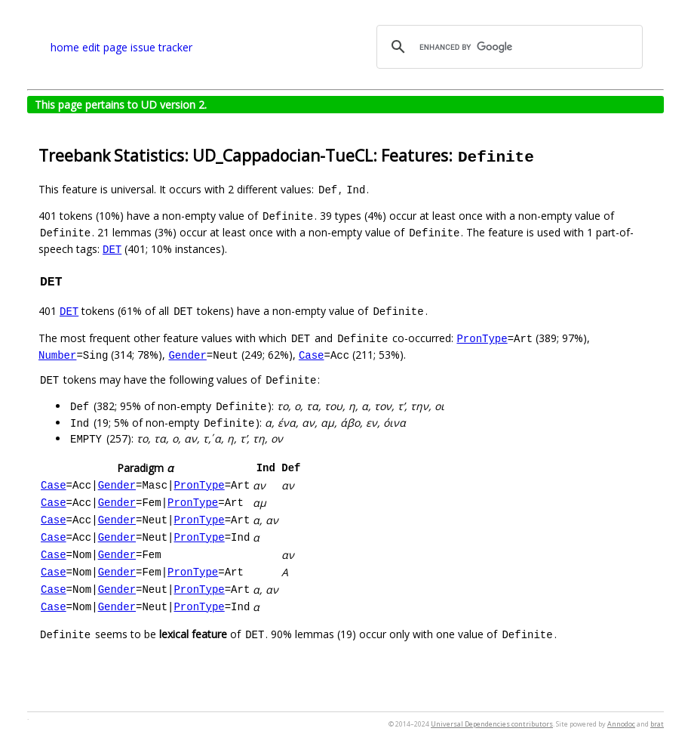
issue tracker (161, 47)
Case (311, 354)
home (65, 47)
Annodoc (621, 724)
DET (112, 249)
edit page (104, 47)
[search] (507, 47)
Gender (187, 354)
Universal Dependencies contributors (492, 724)
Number (57, 354)
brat (657, 724)
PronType (481, 338)
